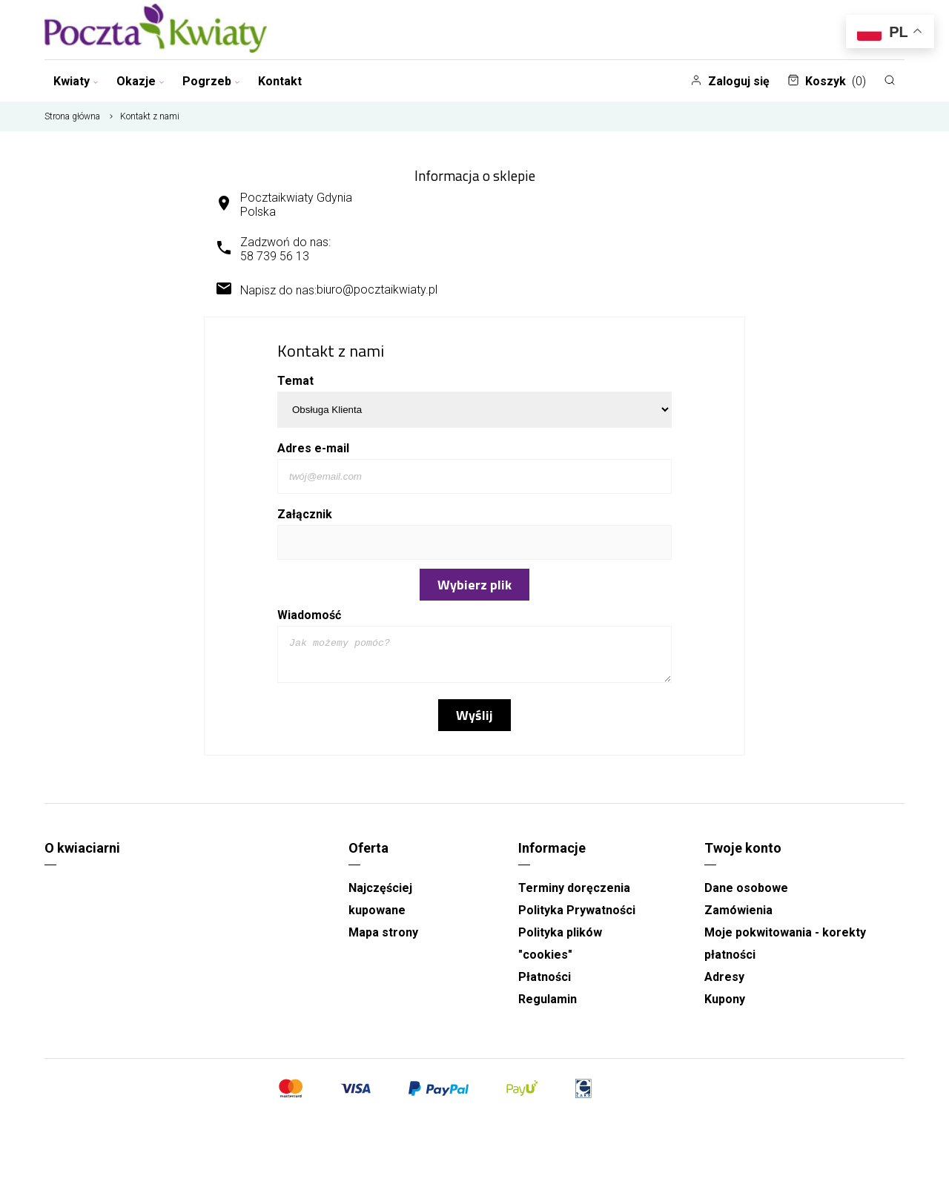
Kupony (724, 1006)
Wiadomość (309, 615)
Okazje (140, 81)
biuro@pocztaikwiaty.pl (377, 289)
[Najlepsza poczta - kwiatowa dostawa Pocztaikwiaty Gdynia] (155, 30)
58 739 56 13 (274, 256)
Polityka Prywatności (576, 917)
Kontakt (280, 81)
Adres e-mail (313, 448)
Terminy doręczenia (574, 895)
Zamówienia (738, 917)
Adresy (724, 983)
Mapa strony (383, 939)
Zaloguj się (730, 81)
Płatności (544, 983)
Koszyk (826, 81)
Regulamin (547, 1006)
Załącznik (304, 514)
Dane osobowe (746, 895)
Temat (295, 381)
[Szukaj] (890, 80)
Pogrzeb (211, 81)
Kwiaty (76, 81)
